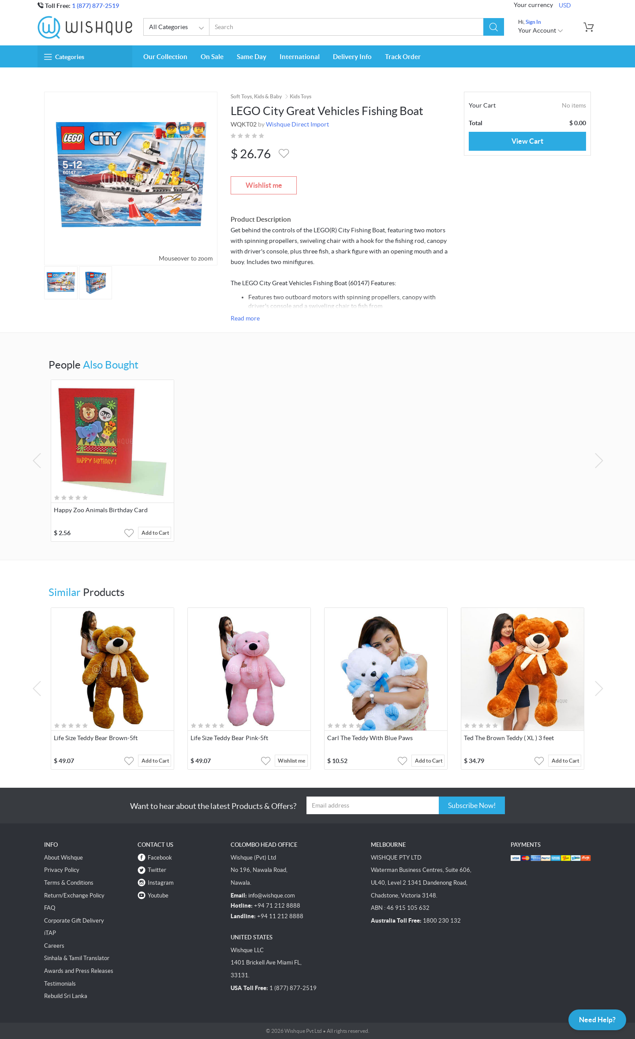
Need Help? (597, 1020)
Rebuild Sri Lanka (65, 996)
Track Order (403, 56)
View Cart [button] (527, 141)
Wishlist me (264, 185)
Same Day (251, 56)
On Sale (212, 56)
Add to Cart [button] (155, 533)
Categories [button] (64, 57)
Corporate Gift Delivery (74, 920)
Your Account (541, 30)
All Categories (178, 28)
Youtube (158, 895)
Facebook (160, 857)
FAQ (49, 908)
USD (565, 5)
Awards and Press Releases (78, 971)
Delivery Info (352, 56)
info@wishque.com (271, 895)
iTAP (50, 933)
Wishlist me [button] (291, 760)
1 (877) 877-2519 (95, 5)
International (300, 56)
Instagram (161, 882)
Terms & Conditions (68, 882)
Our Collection (165, 56)
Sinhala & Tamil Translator (76, 958)
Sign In (533, 22)
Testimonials (60, 983)
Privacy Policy (61, 870)
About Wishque (63, 857)
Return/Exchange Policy (74, 895)
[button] (493, 27)
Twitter (157, 870)
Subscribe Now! (472, 805)
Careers (54, 945)
